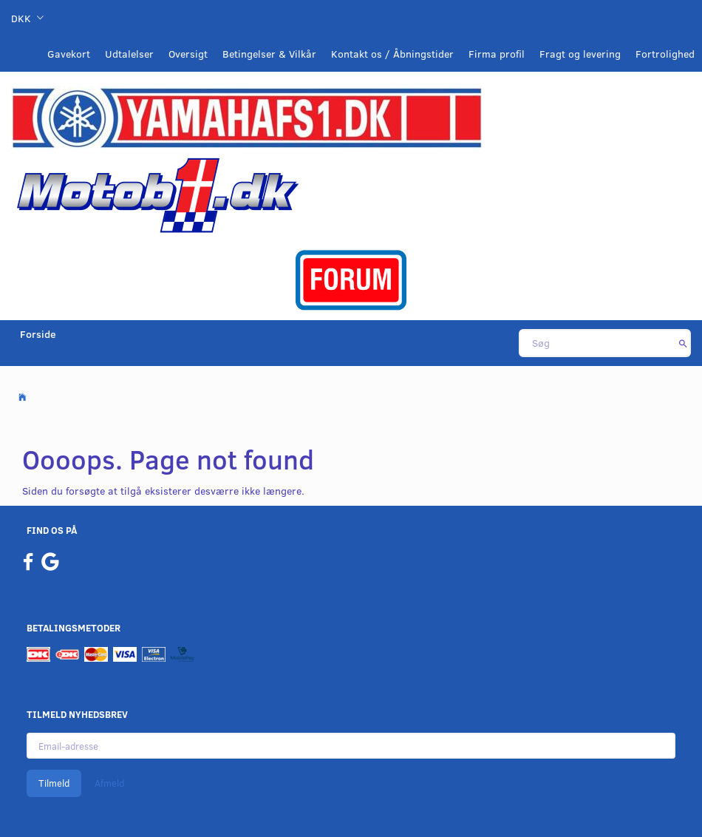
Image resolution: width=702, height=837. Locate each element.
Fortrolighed (665, 54)
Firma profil (496, 54)
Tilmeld (53, 783)
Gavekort (68, 54)
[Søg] (683, 343)
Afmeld (109, 783)
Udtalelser (129, 54)
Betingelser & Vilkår (269, 54)
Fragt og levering (580, 54)
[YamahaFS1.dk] (246, 116)
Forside (38, 334)
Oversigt (188, 54)
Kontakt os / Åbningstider (392, 54)
